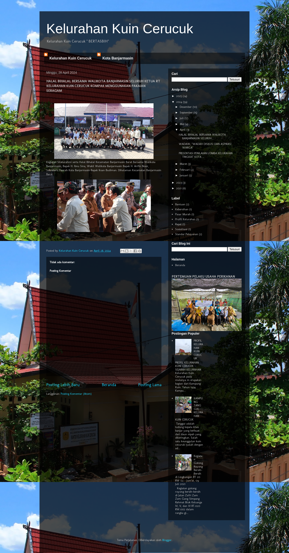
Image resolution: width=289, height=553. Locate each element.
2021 (179, 188)
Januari (184, 175)
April (183, 129)
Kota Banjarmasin (118, 58)
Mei (182, 124)
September (186, 112)
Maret (184, 163)
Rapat (178, 224)
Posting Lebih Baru (63, 384)
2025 (179, 96)
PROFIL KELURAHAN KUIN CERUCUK (198, 349)
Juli (182, 118)
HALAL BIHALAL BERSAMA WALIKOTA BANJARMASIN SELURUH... (202, 136)
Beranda (109, 384)
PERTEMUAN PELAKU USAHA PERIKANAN (203, 276)
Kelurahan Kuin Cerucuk (119, 28)
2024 (179, 102)
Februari (185, 169)
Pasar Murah (183, 214)
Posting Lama (149, 384)
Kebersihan (181, 209)
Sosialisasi (181, 229)
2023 (179, 182)
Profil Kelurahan (185, 219)
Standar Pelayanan (186, 234)
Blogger (167, 540)
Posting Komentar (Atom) (76, 393)
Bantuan (180, 204)
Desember (186, 107)
